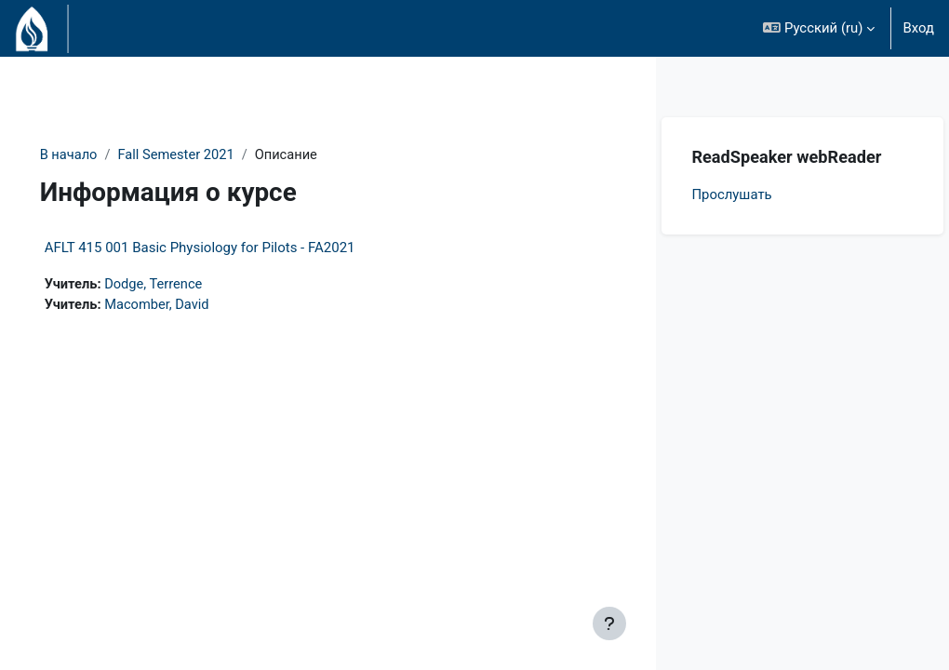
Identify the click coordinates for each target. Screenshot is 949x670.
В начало (95, 155)
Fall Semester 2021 (204, 155)
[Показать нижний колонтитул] (609, 623)
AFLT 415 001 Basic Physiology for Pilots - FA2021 (226, 248)
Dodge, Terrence (182, 285)
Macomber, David (185, 306)
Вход (918, 28)
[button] (819, 28)
